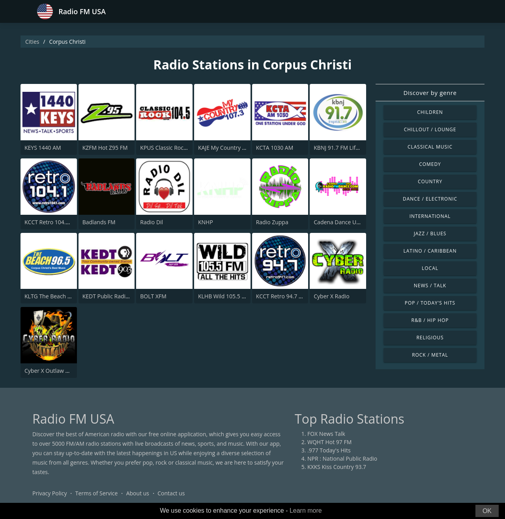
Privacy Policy (49, 493)
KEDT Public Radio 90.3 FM (116, 296)
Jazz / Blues (430, 233)
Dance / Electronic (430, 198)
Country (430, 181)
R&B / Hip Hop (430, 320)
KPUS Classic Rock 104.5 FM (175, 147)
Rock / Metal (430, 355)
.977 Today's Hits (329, 450)
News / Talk (430, 285)
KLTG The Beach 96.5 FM (56, 296)
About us (137, 493)
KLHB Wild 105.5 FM (223, 296)
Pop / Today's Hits (430, 302)
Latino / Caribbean (430, 250)
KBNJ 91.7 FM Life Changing (349, 147)
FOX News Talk (326, 433)
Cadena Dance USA (338, 222)
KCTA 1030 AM (275, 147)
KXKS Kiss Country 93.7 (336, 467)
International (430, 216)
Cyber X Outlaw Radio (52, 370)
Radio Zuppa (272, 222)
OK (487, 511)
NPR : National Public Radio (342, 458)
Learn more (306, 510)
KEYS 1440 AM (42, 147)
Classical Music (430, 146)
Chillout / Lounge (430, 129)
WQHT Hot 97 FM (329, 442)
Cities (32, 41)
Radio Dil (151, 222)
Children (430, 112)
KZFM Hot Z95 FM (105, 147)
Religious (429, 337)
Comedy (430, 164)
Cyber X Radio (331, 296)
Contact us (171, 493)
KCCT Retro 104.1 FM (51, 222)
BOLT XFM (153, 296)
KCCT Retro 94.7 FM (281, 296)
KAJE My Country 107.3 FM (232, 147)
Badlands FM (99, 222)
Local (430, 268)
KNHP (205, 222)
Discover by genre (429, 93)
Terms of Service (96, 493)
